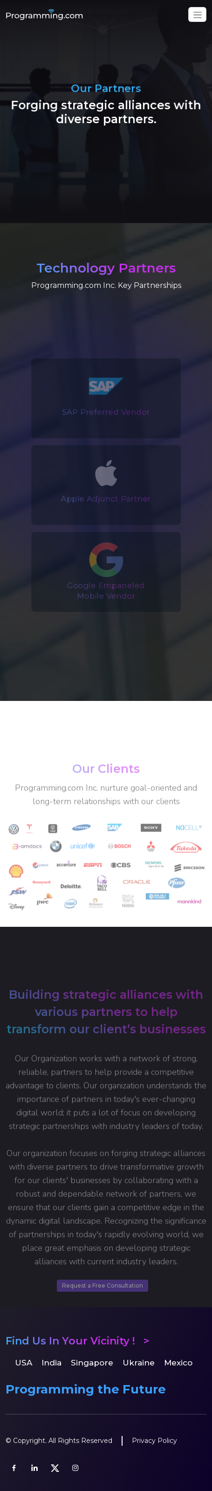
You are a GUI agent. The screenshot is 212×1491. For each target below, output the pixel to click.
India (51, 1362)
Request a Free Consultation (102, 1304)
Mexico (178, 1362)
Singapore (92, 1362)
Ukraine (139, 1362)
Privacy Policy (154, 1440)
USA (23, 1362)
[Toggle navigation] (197, 14)
